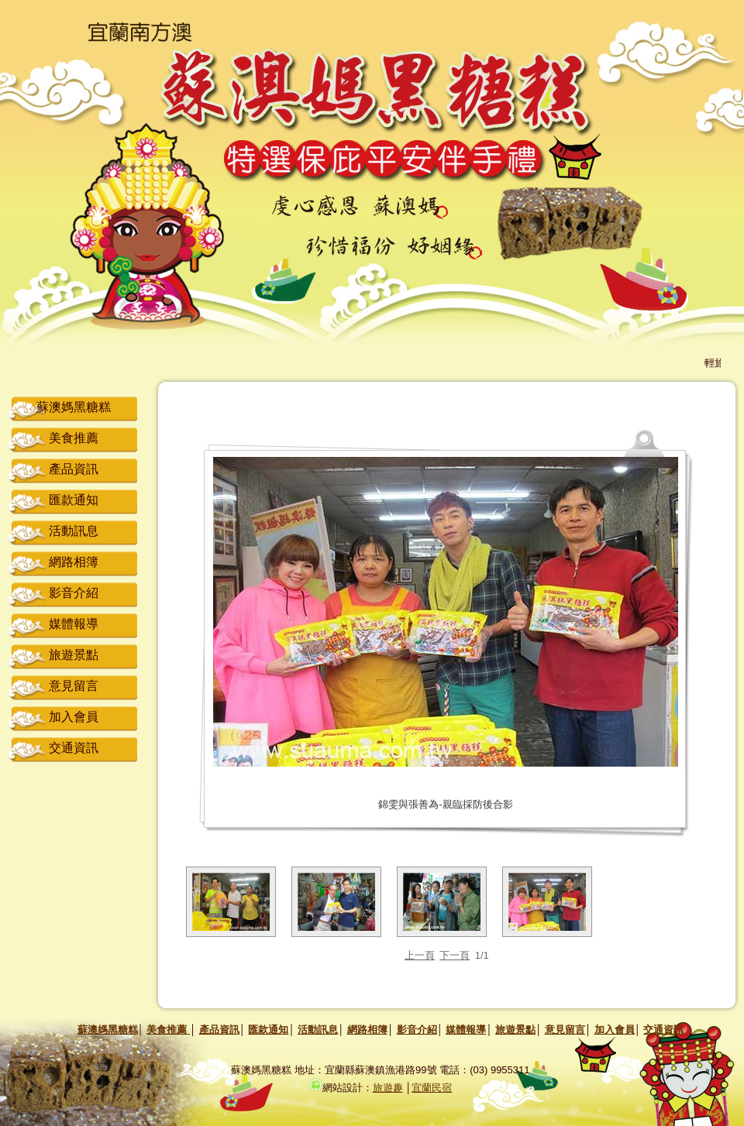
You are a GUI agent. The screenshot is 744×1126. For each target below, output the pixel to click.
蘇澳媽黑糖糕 (73, 407)
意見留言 (73, 685)
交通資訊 (73, 747)
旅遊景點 (73, 654)
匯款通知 (73, 499)
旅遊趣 (388, 1087)
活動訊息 (73, 530)
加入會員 (73, 716)
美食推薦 (73, 438)
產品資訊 (73, 468)
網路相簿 (73, 561)
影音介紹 (73, 592)
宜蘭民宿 (432, 1087)
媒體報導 (73, 623)
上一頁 (420, 955)
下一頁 (454, 955)
